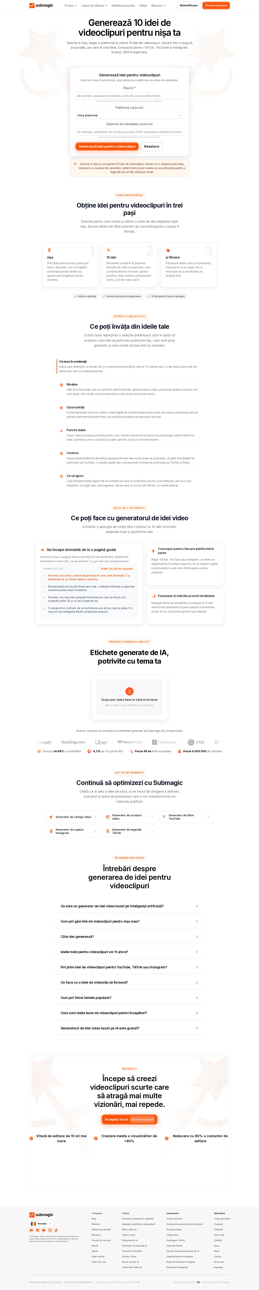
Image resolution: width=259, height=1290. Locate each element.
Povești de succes (101, 1240)
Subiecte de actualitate (129, 124)
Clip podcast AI (130, 1240)
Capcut (217, 1257)
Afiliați (143, 5)
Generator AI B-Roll (132, 1251)
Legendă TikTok (175, 1246)
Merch (95, 1246)
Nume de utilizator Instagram (181, 1262)
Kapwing (218, 1267)
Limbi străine (98, 1257)
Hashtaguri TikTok (176, 1240)
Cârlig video (172, 1235)
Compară (218, 1224)
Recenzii (96, 1235)
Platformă (129, 107)
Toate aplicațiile (222, 1219)
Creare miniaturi (174, 1219)
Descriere (219, 1262)
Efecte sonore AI (130, 1262)
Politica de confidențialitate (78, 1282)
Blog (94, 1219)
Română (39, 1223)
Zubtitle (218, 1240)
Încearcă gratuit (216, 5)
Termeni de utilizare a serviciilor (45, 1282)
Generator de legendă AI (134, 1246)
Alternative (219, 1213)
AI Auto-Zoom (129, 1257)
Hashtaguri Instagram (177, 1267)
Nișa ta (130, 88)
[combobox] (41, 1224)
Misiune (96, 1224)
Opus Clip (219, 1235)
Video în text (128, 1235)
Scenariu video (174, 1230)
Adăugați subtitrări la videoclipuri (138, 1224)
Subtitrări (218, 1230)
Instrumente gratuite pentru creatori (185, 1224)
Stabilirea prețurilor (123, 5)
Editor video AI (129, 1230)
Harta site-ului (99, 1262)
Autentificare (189, 5)
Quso (217, 1246)
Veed (216, 1251)
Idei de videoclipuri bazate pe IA (183, 1251)
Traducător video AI (132, 1267)
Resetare (151, 146)
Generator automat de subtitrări (138, 1219)
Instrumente (173, 1213)
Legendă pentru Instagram (180, 1257)
